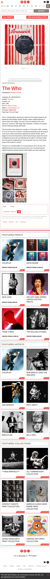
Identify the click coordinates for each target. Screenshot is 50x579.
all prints (8, 17)
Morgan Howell (16, 92)
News (5, 566)
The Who (10, 99)
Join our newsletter (37, 17)
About (18, 566)
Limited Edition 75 (13, 108)
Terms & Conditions (25, 569)
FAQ (24, 566)
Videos (11, 566)
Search (41, 11)
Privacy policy (41, 566)
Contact (31, 566)
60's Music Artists (11, 105)
